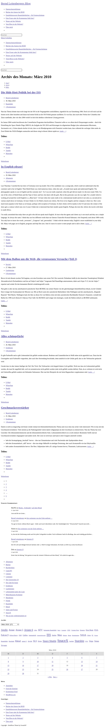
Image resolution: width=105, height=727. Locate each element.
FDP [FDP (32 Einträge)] (20, 635)
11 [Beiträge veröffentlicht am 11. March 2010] (52, 662)
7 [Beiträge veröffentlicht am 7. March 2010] (96, 658)
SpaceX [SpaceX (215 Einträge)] (62, 641)
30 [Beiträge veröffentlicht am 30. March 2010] (23, 673)
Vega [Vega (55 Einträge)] (91, 641)
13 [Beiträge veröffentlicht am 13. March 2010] (82, 662)
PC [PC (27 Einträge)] (92, 635)
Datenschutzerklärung (13, 43)
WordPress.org (10, 695)
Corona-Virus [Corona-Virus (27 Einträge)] (75, 630)
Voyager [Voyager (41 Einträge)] (4, 645)
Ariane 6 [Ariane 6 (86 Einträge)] (28, 629)
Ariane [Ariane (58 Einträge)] (12, 630)
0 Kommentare (11, 273)
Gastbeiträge (10, 270)
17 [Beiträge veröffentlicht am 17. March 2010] (38, 665)
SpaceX (8, 613)
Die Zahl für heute (12, 583)
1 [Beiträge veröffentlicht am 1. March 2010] (8, 658)
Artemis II (29, 539)
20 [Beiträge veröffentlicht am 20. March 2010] (82, 665)
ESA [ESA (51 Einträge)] (96, 630)
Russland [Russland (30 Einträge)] (11, 641)
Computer (9, 577)
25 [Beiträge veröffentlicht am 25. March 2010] (52, 669)
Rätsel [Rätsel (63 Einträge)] (18, 641)
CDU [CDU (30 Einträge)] (68, 630)
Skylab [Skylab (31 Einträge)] (30, 641)
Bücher (8, 565)
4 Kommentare (11, 181)
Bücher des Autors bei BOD (16, 46)
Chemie (8, 574)
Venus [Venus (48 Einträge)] (96, 641)
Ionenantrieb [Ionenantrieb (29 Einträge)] (32, 635)
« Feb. (50, 677)
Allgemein (9, 178)
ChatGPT (9, 571)
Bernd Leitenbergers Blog (16, 3)
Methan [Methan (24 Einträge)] (65, 635)
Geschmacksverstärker (15, 407)
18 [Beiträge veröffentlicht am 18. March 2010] (52, 665)
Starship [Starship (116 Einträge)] (79, 640)
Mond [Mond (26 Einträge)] (69, 635)
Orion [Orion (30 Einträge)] (89, 635)
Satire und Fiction (12, 610)
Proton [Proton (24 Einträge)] (96, 635)
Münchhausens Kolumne (14, 595)
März (7, 87)
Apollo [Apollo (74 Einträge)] (4, 630)
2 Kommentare (11, 107)
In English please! (12, 166)
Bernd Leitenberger (12, 98)
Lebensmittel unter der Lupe (15, 592)
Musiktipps (9, 598)
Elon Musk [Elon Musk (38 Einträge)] (89, 630)
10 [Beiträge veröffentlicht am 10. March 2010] (38, 662)
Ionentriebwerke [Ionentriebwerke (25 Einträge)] (41, 635)
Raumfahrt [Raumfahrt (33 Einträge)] (4, 641)
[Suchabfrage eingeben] (11, 35)
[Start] (7, 83)
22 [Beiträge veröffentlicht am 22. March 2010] (8, 669)
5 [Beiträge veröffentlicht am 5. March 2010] (67, 658)
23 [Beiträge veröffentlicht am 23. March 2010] (23, 669)
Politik (8, 601)
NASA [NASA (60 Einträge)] (83, 635)
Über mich (9, 62)
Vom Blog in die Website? (15, 59)
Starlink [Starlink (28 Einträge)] (71, 641)
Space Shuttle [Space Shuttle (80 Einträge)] (49, 641)
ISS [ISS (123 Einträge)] (49, 634)
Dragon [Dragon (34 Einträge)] (82, 630)
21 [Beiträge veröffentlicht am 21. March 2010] (96, 665)
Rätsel (8, 607)
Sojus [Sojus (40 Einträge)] (40, 641)
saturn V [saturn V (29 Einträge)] (24, 641)
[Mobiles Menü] (6, 38)
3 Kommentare (11, 422)
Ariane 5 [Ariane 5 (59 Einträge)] (19, 630)
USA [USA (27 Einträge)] (86, 641)
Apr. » (55, 677)
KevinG (8, 264)
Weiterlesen (5, 161)
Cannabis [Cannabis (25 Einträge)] (63, 630)
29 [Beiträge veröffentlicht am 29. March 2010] (8, 673)
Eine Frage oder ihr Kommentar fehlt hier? (21, 52)
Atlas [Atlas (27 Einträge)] (35, 630)
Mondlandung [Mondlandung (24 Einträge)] (75, 635)
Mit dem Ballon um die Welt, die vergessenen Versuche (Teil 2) (39, 259)
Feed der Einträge (12, 689)
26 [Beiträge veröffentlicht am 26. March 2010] (67, 669)
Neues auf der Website (14, 55)
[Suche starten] (23, 70)
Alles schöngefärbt (12, 336)
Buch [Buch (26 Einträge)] (59, 630)
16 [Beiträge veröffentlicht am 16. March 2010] (23, 665)
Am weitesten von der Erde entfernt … (39, 518)
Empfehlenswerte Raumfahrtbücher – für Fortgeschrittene (26, 49)
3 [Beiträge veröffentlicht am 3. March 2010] (37, 658)
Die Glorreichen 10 (12, 580)
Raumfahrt (9, 104)
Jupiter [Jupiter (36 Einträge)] (54, 635)
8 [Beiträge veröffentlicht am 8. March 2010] (8, 662)
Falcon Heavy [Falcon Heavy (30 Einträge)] (14, 635)
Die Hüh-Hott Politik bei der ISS (21, 92)
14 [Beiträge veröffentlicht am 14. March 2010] (96, 662)
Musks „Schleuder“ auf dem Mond (30, 508)
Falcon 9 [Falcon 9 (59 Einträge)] (4, 635)
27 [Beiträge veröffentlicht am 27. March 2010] (82, 669)
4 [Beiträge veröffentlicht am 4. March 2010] (52, 658)
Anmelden (9, 686)
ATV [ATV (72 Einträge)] (40, 630)
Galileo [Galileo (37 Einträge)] (25, 635)
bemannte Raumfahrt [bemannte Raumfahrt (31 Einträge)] (50, 630)
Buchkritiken (10, 568)
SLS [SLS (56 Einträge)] (35, 641)
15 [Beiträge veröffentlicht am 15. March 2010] (8, 665)
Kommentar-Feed (11, 692)
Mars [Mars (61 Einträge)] (59, 635)
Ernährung (9, 348)
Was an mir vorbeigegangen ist (16, 616)
